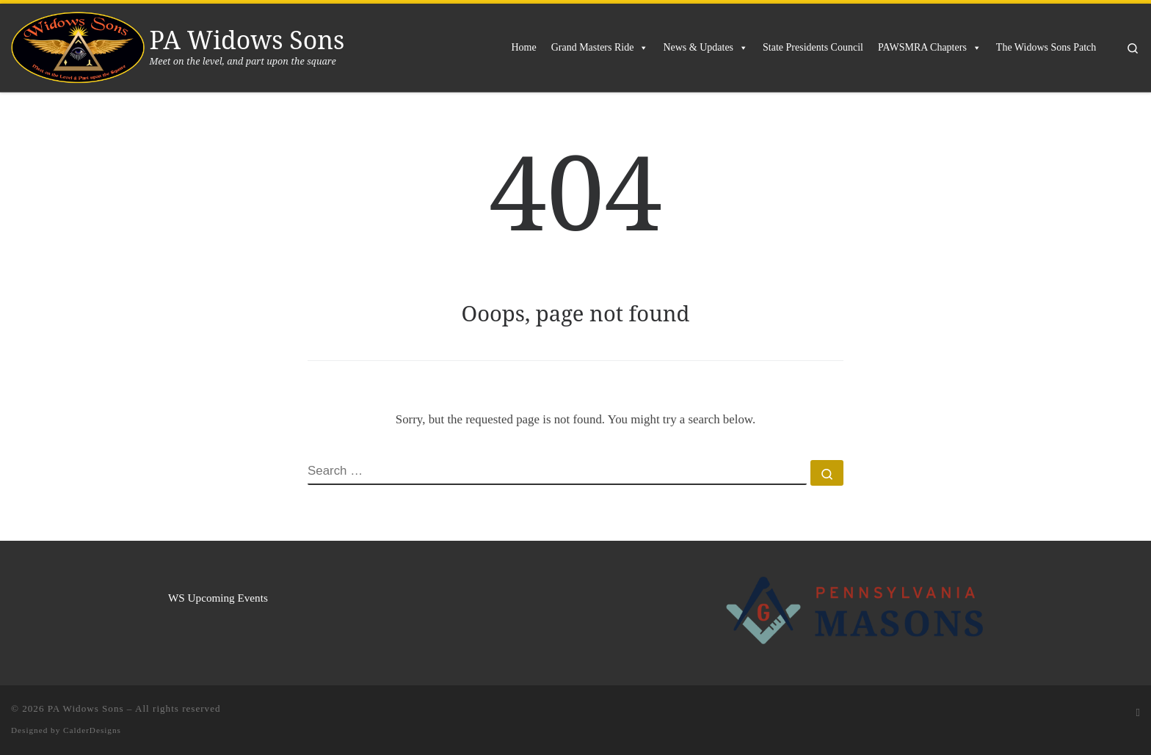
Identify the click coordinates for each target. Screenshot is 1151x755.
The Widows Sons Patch (1046, 47)
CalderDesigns (92, 730)
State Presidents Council (813, 47)
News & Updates (705, 47)
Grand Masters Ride (600, 47)
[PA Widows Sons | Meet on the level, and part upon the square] (78, 45)
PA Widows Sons (86, 708)
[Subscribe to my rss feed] (1138, 712)
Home (523, 47)
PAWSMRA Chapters (929, 47)
